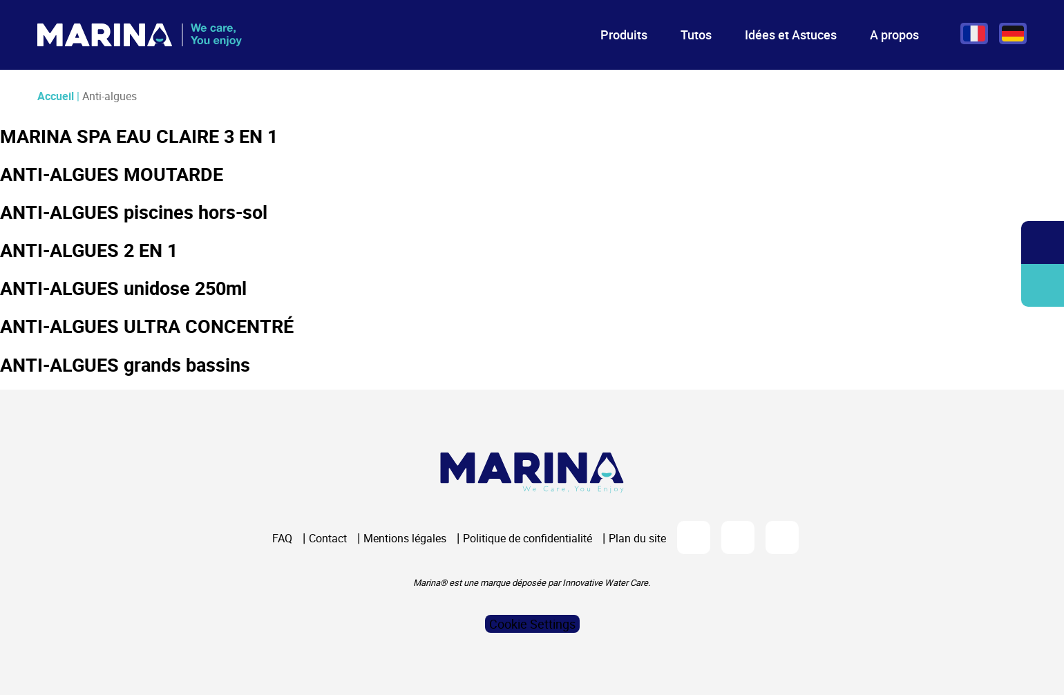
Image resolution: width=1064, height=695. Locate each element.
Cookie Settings (532, 624)
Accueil (55, 96)
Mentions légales (404, 538)
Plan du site (637, 538)
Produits (623, 34)
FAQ (282, 538)
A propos (894, 34)
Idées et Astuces (791, 34)
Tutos (696, 34)
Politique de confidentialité (527, 538)
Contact (328, 538)
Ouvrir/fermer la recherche (1042, 242)
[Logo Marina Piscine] (532, 473)
